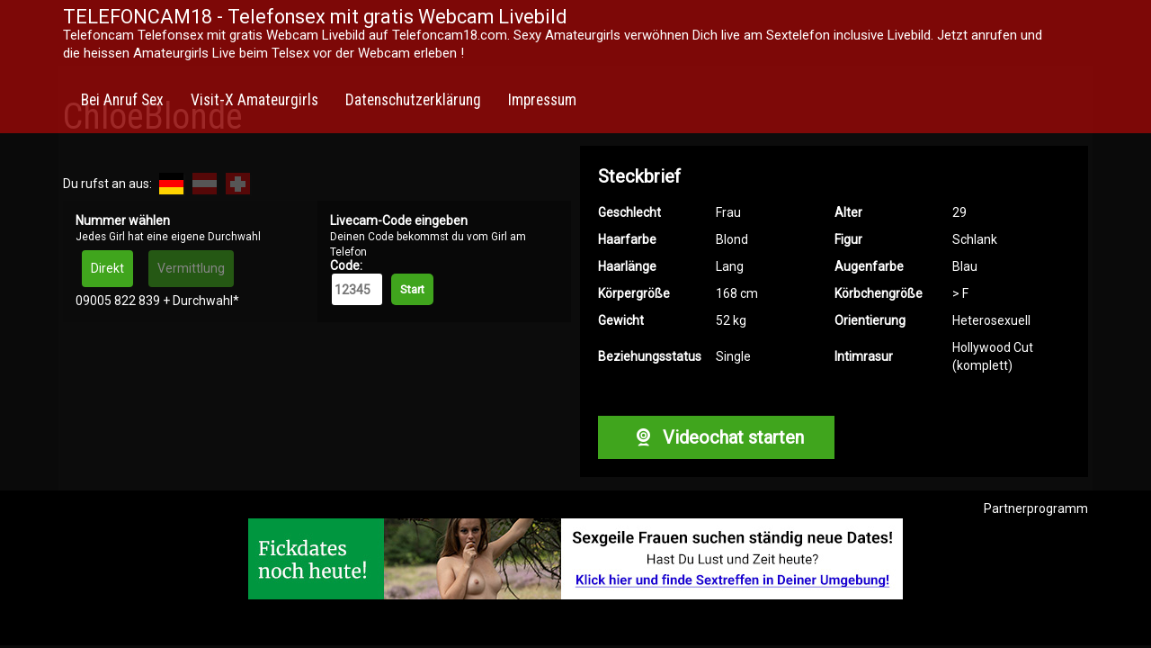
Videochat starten (716, 437)
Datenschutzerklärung (413, 100)
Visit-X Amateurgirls (254, 100)
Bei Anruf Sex (122, 100)
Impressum (542, 100)
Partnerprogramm (1036, 508)
